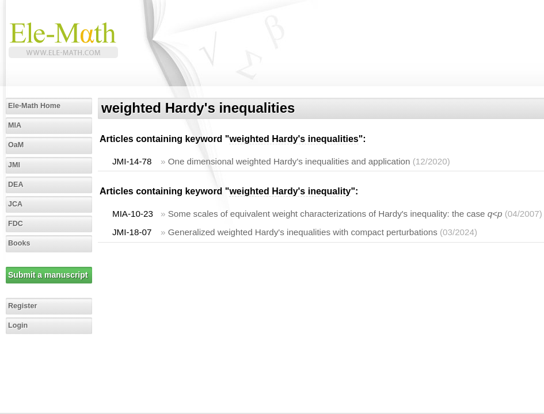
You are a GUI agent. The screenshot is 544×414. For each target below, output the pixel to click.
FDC (15, 224)
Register (22, 306)
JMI (14, 165)
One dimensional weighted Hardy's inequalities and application (289, 161)
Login (18, 325)
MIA (14, 125)
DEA (16, 185)
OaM (16, 145)
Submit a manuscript (48, 274)
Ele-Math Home (34, 106)
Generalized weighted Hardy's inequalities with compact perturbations (303, 232)
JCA (15, 204)
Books (19, 243)
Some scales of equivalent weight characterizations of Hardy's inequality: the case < (335, 213)
